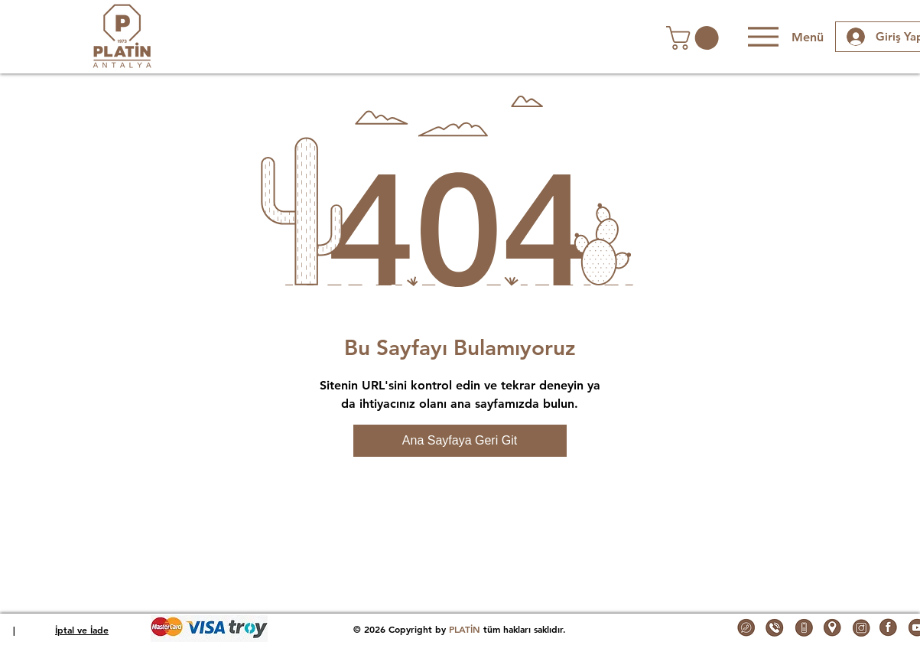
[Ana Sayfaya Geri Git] (460, 441)
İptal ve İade (82, 630)
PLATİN (464, 629)
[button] (695, 38)
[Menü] (784, 37)
